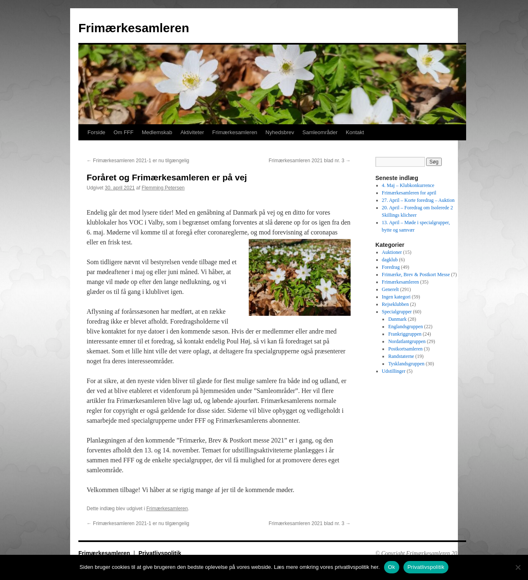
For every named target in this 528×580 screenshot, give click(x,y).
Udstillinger (393, 371)
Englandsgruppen (405, 326)
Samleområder (319, 132)
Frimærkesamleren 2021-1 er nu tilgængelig (138, 160)
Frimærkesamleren (133, 28)
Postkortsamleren (405, 349)
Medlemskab (157, 132)
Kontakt (355, 132)
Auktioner (392, 252)
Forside (96, 132)
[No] (518, 567)
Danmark (397, 319)
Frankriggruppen (405, 334)
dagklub (390, 260)
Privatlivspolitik (160, 553)
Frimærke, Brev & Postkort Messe (416, 274)
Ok (391, 567)
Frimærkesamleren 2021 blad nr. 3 (310, 160)
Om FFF (123, 132)
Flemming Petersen (162, 188)
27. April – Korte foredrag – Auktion (418, 200)
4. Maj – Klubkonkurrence (408, 185)
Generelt (390, 289)
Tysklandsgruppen (406, 364)
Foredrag (391, 267)
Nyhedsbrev (280, 132)
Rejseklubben (395, 304)
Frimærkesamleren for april (409, 193)
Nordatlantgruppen (407, 341)
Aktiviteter (192, 132)
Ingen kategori (396, 297)
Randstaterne (401, 356)
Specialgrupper (397, 312)
